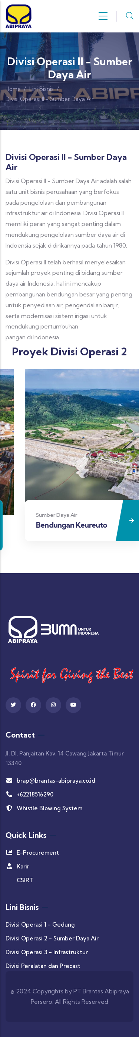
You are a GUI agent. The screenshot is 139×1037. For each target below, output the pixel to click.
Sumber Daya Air (76, 515)
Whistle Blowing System (44, 808)
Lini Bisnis (41, 88)
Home (13, 88)
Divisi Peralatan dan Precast (43, 966)
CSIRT (25, 880)
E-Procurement (32, 852)
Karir (17, 866)
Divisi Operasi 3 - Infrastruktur (47, 952)
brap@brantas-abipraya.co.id (50, 780)
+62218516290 (29, 794)
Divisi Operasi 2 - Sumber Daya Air (52, 938)
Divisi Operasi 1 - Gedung (40, 924)
